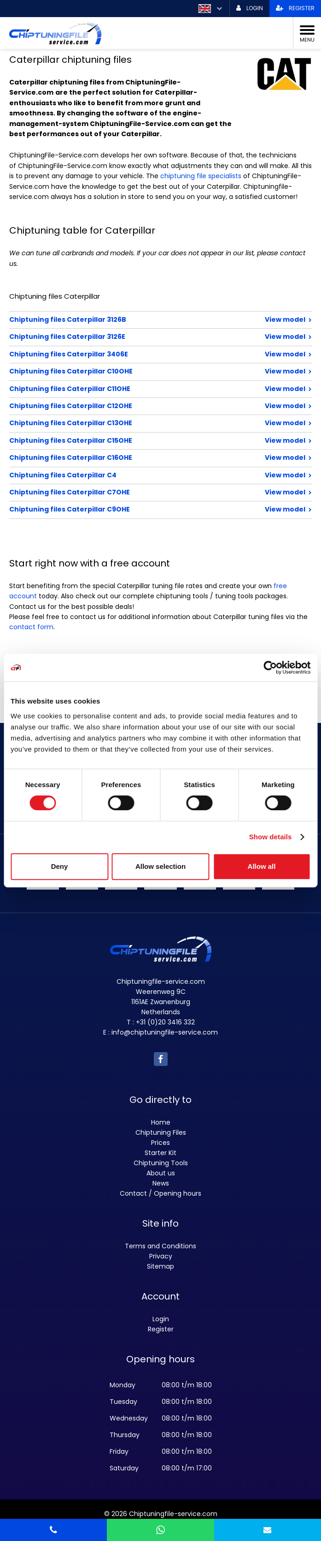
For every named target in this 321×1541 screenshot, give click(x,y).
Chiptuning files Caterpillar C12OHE (130, 406)
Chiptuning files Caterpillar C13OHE (130, 423)
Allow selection (160, 866)
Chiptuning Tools (161, 1163)
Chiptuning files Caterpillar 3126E (130, 336)
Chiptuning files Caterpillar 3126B (130, 319)
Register (161, 1329)
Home (160, 1122)
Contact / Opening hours (160, 1193)
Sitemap (160, 1266)
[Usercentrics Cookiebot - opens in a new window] (270, 667)
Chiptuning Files (160, 1132)
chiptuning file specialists (200, 176)
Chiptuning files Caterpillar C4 (130, 475)
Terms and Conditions (160, 1246)
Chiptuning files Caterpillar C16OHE (130, 457)
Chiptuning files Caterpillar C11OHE (130, 389)
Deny (59, 866)
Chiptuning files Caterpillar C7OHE (130, 492)
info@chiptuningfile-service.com (164, 1032)
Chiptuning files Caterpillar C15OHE (130, 440)
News (160, 1183)
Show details (270, 837)
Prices (160, 1142)
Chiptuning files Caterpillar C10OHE (130, 371)
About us (160, 1173)
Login (160, 1319)
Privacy (160, 1256)
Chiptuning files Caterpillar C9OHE (130, 509)
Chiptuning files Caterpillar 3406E (130, 354)
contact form (31, 627)
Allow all (262, 866)
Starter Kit (160, 1152)
